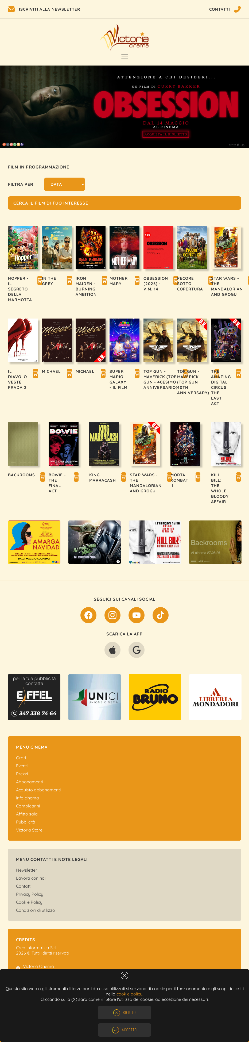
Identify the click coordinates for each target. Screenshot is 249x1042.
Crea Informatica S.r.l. (36, 947)
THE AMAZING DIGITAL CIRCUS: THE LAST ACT (221, 387)
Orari (21, 757)
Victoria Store (29, 830)
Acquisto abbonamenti (38, 789)
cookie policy (129, 994)
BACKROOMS (21, 474)
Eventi (22, 765)
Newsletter (26, 870)
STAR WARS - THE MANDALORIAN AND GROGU (227, 286)
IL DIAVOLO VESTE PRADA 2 (17, 379)
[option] (124, 107)
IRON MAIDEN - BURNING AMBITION (86, 286)
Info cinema (27, 797)
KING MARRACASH (102, 477)
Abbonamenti (29, 781)
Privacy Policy (29, 894)
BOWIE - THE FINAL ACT (57, 482)
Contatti (23, 886)
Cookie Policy (29, 902)
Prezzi (22, 773)
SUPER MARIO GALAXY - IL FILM (118, 379)
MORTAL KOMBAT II (179, 480)
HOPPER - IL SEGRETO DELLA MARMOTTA (20, 289)
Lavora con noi (30, 878)
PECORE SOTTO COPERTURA (190, 284)
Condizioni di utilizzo (35, 910)
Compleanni (28, 806)
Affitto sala (27, 814)
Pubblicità (25, 822)
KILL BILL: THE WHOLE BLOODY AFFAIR (220, 488)
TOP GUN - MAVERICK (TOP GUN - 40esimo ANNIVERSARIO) (160, 379)
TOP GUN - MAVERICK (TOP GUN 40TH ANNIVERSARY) (193, 382)
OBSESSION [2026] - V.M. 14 (155, 284)
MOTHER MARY (119, 281)
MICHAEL (51, 371)
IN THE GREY (49, 281)
